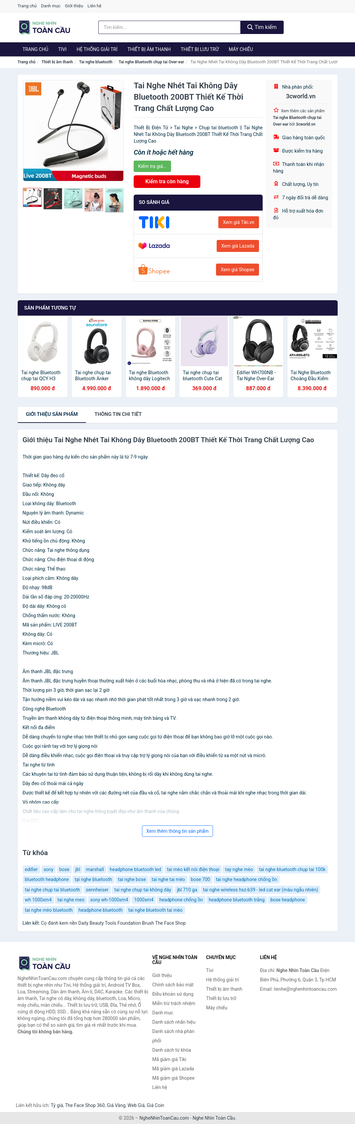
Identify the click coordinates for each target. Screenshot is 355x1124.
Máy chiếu (241, 49)
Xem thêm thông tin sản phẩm (177, 831)
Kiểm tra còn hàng (167, 181)
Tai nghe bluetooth (95, 62)
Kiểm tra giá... (152, 166)
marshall (95, 869)
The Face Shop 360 (85, 1105)
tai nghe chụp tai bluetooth (52, 889)
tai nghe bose (132, 879)
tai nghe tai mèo (168, 879)
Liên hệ (95, 5)
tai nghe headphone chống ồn (246, 879)
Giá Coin (155, 1105)
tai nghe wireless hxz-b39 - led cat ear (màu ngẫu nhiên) (260, 889)
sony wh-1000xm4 (109, 899)
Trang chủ (27, 5)
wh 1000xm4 (38, 899)
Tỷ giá (57, 1105)
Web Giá (136, 1105)
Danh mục (51, 5)
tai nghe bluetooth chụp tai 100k (292, 869)
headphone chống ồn (181, 899)
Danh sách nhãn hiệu (174, 1022)
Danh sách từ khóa (171, 1050)
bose (64, 869)
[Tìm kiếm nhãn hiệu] (169, 27)
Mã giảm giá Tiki (169, 1059)
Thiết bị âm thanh (149, 49)
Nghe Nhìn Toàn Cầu (214, 1118)
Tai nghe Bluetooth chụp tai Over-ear (151, 62)
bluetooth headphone (47, 879)
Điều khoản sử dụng (173, 994)
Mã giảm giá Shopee (173, 1078)
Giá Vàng (116, 1105)
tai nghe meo (70, 899)
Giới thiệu (74, 5)
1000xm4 (144, 899)
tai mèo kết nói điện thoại (193, 869)
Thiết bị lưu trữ (200, 49)
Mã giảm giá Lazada (173, 1068)
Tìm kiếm (262, 27)
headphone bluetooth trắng (237, 899)
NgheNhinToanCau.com (164, 1118)
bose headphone (287, 899)
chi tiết (118, 414)
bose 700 (200, 879)
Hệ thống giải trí (97, 49)
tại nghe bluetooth (93, 879)
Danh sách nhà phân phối (173, 1036)
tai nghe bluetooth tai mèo (155, 910)
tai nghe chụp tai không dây (142, 889)
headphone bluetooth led (135, 869)
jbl (77, 869)
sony (49, 869)
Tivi (62, 49)
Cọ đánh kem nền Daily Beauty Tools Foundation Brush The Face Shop (113, 923)
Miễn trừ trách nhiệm (173, 1003)
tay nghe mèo (239, 869)
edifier (31, 869)
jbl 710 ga (187, 889)
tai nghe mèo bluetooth (49, 910)
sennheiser (97, 889)
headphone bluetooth (101, 910)
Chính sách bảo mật (173, 984)
